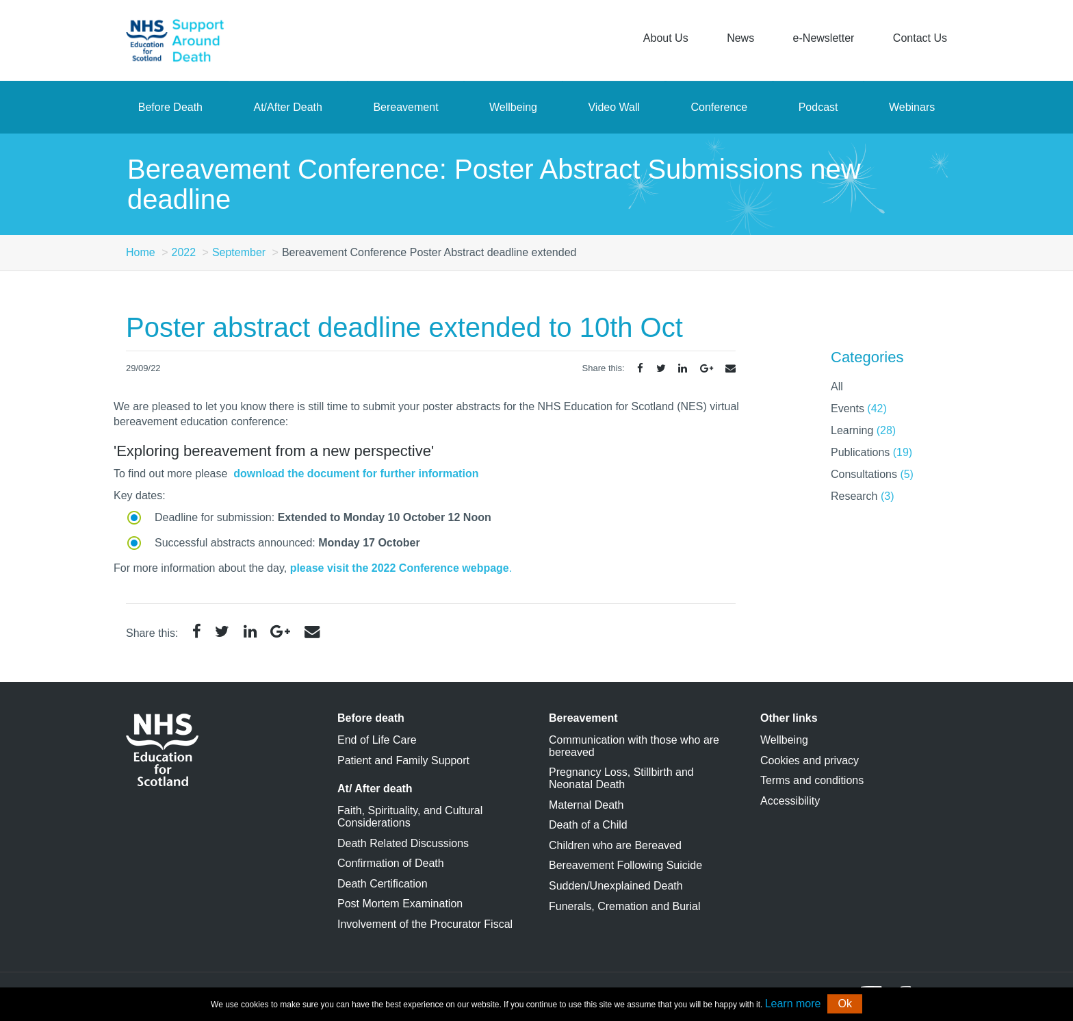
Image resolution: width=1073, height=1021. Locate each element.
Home (140, 252)
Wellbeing (513, 107)
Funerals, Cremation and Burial (624, 906)
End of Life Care (377, 740)
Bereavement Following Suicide (625, 865)
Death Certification (382, 884)
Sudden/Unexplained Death (616, 886)
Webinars (912, 107)
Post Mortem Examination (400, 903)
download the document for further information (355, 473)
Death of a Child (588, 825)
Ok (844, 1003)
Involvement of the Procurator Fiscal (425, 924)
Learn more (793, 1003)
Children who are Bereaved (615, 845)
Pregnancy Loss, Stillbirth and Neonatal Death (621, 778)
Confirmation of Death (390, 863)
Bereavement (405, 107)
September (239, 252)
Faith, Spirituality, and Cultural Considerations (409, 817)
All (837, 386)
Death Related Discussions (403, 843)
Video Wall (614, 107)
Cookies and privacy (809, 760)
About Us (665, 38)
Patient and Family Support (403, 760)
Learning (863, 430)
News (740, 38)
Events (859, 408)
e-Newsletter (824, 38)
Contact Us (920, 38)
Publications (871, 452)
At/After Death (287, 107)
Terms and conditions (812, 780)
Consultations (872, 474)
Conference (719, 107)
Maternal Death (586, 805)
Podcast (818, 107)
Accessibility (790, 801)
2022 (183, 252)
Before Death (170, 107)
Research (862, 496)
